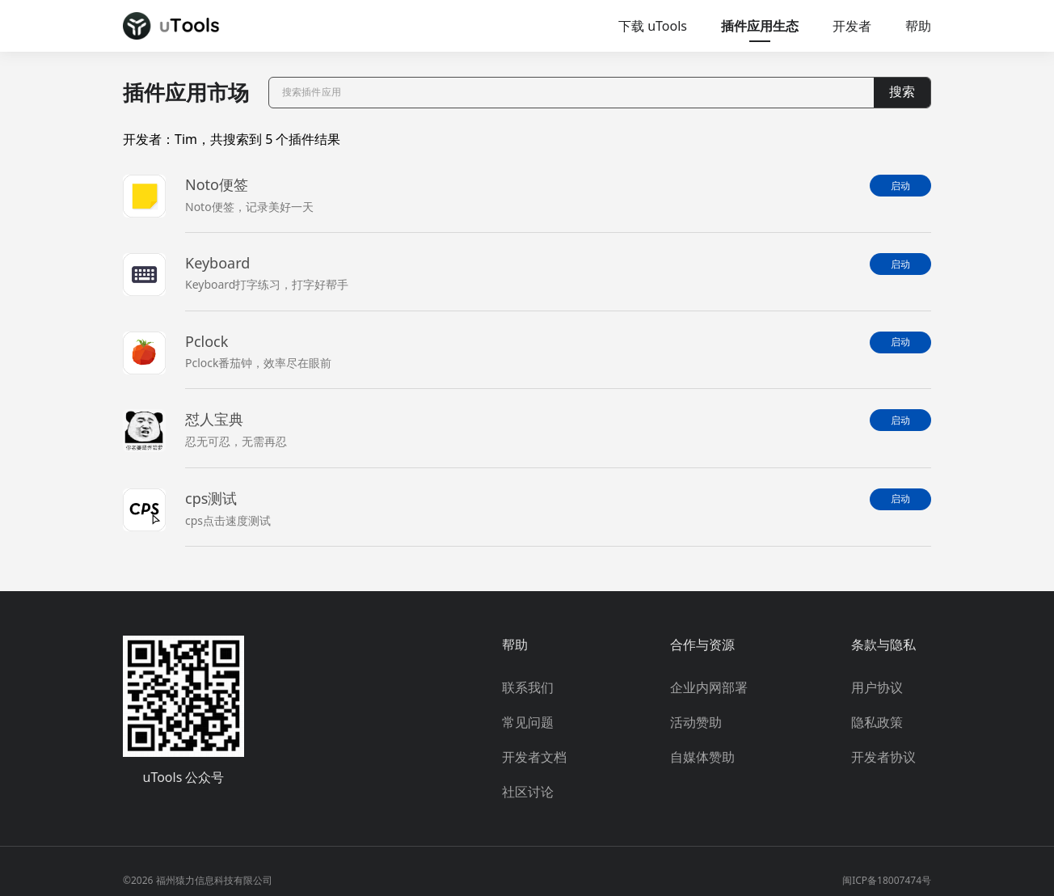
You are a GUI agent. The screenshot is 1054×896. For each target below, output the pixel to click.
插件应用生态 (760, 26)
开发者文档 (534, 757)
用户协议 (877, 687)
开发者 (852, 26)
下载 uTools (652, 26)
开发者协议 (883, 757)
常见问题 (528, 722)
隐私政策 (877, 722)
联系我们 (528, 687)
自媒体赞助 (702, 757)
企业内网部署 (709, 687)
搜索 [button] (902, 92)
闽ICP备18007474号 (886, 880)
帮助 (918, 26)
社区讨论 (528, 792)
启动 (900, 186)
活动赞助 (696, 722)
